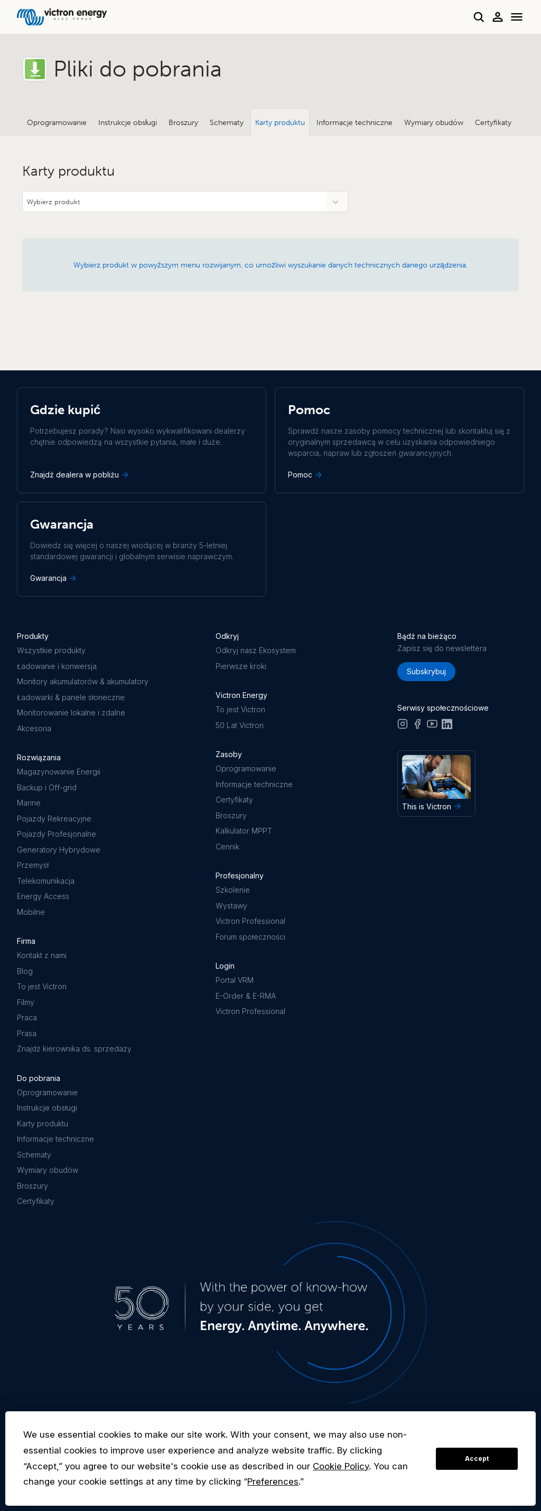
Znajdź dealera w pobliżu (80, 475)
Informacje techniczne (354, 122)
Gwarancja (54, 578)
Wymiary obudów (433, 122)
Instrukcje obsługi (127, 122)
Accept (477, 1458)
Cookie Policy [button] (341, 1466)
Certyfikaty (493, 122)
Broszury (183, 122)
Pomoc (306, 475)
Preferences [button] (273, 1481)
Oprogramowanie (57, 122)
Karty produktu (280, 122)
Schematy (227, 122)
